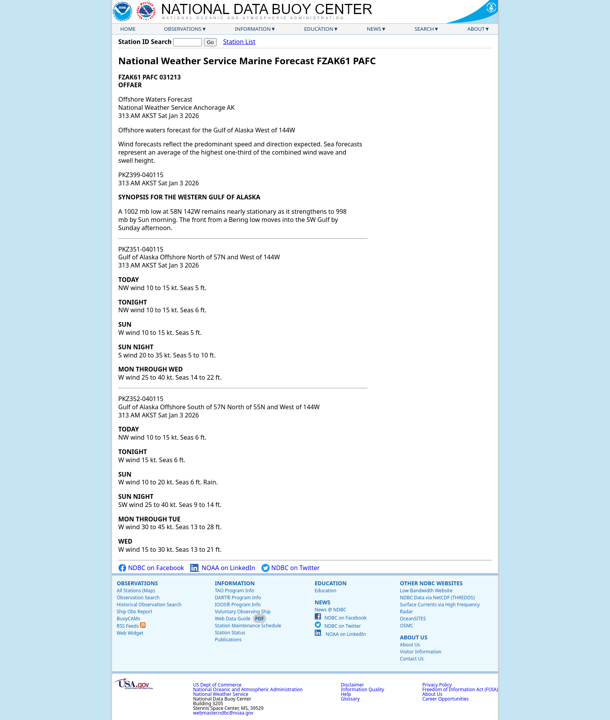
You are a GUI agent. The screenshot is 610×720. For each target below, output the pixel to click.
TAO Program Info (234, 590)
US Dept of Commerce (217, 684)
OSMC (406, 625)
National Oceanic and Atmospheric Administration (248, 689)
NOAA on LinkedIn (222, 568)
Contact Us (412, 658)
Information (253, 28)
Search (424, 28)
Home (128, 28)
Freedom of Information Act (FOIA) (460, 689)
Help (346, 694)
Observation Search (138, 597)
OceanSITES (413, 618)
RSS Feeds (131, 626)
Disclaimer (352, 684)
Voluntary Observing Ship (242, 611)
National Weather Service (220, 694)
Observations (182, 28)
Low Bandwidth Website (426, 590)
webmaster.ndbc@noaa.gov (223, 712)
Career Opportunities (445, 698)
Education (318, 28)
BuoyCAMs (128, 618)
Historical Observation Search (149, 604)
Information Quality (362, 689)
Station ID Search (145, 41)
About (476, 28)
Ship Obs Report (134, 611)
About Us (414, 637)
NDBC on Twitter (290, 568)
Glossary (350, 698)
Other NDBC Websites (431, 583)
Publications (228, 639)
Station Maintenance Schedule (248, 625)
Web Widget (130, 633)
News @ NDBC (330, 609)
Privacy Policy (437, 684)
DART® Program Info (238, 597)
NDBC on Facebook (151, 568)
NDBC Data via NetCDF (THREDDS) (437, 597)
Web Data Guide (232, 618)
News (374, 28)
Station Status (230, 632)
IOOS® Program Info (238, 604)
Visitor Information (421, 651)
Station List (239, 42)
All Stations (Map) (136, 590)
